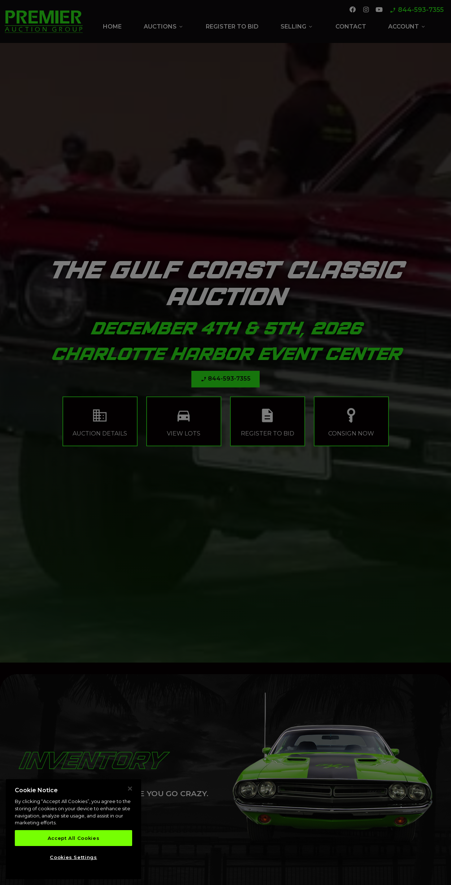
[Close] (130, 788)
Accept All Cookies (74, 838)
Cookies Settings (73, 857)
